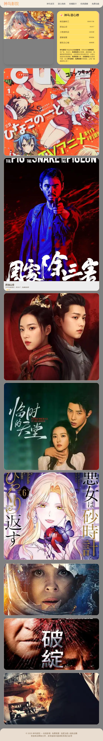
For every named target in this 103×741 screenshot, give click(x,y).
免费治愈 (95, 4)
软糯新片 (73, 4)
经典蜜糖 (84, 4)
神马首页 (50, 4)
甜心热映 (61, 4)
